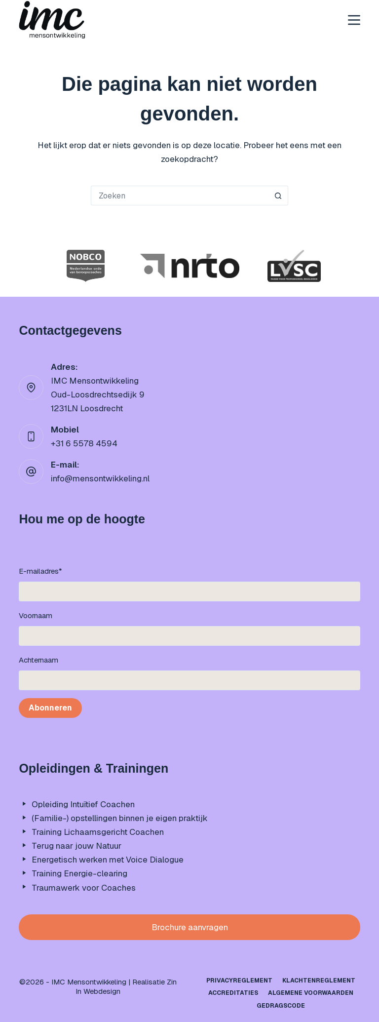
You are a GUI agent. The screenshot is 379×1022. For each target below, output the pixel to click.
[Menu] (354, 20)
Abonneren (50, 708)
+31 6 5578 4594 (84, 443)
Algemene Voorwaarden (310, 993)
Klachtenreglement (318, 980)
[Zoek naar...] (179, 195)
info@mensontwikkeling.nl (100, 478)
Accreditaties (233, 993)
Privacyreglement (239, 980)
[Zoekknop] (278, 195)
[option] (85, 266)
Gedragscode (281, 1006)
